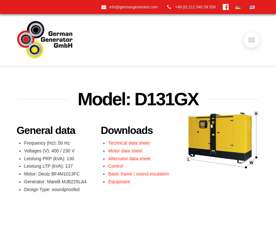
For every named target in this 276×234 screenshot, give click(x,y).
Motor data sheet (125, 150)
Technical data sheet (129, 143)
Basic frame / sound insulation (138, 173)
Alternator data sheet (129, 158)
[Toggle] (251, 40)
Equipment (119, 181)
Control (115, 166)
